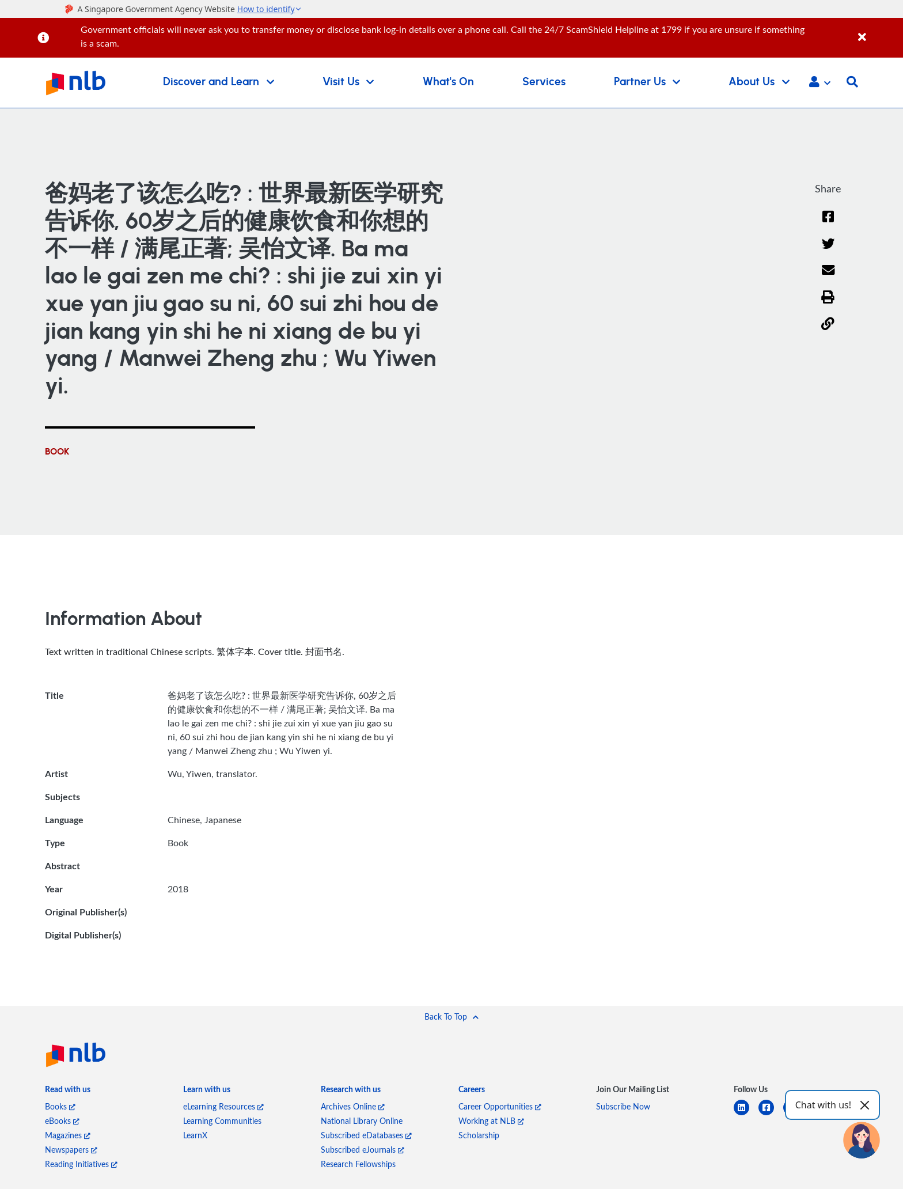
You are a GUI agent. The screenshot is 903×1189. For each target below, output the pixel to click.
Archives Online (353, 1106)
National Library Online (362, 1120)
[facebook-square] (770, 1114)
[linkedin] (746, 1114)
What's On (448, 82)
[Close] (878, 31)
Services (544, 82)
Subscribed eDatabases (366, 1135)
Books (60, 1106)
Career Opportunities (499, 1106)
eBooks (62, 1120)
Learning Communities (222, 1120)
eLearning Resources (223, 1106)
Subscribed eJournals (362, 1149)
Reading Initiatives (81, 1163)
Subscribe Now (623, 1106)
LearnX (195, 1135)
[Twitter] (828, 250)
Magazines (67, 1135)
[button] (819, 82)
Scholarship (478, 1135)
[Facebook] (828, 223)
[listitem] (67, 1091)
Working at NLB (491, 1120)
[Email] (828, 277)
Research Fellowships (358, 1163)
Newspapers (71, 1149)
